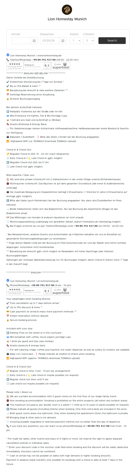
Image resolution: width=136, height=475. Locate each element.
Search (112, 40)
